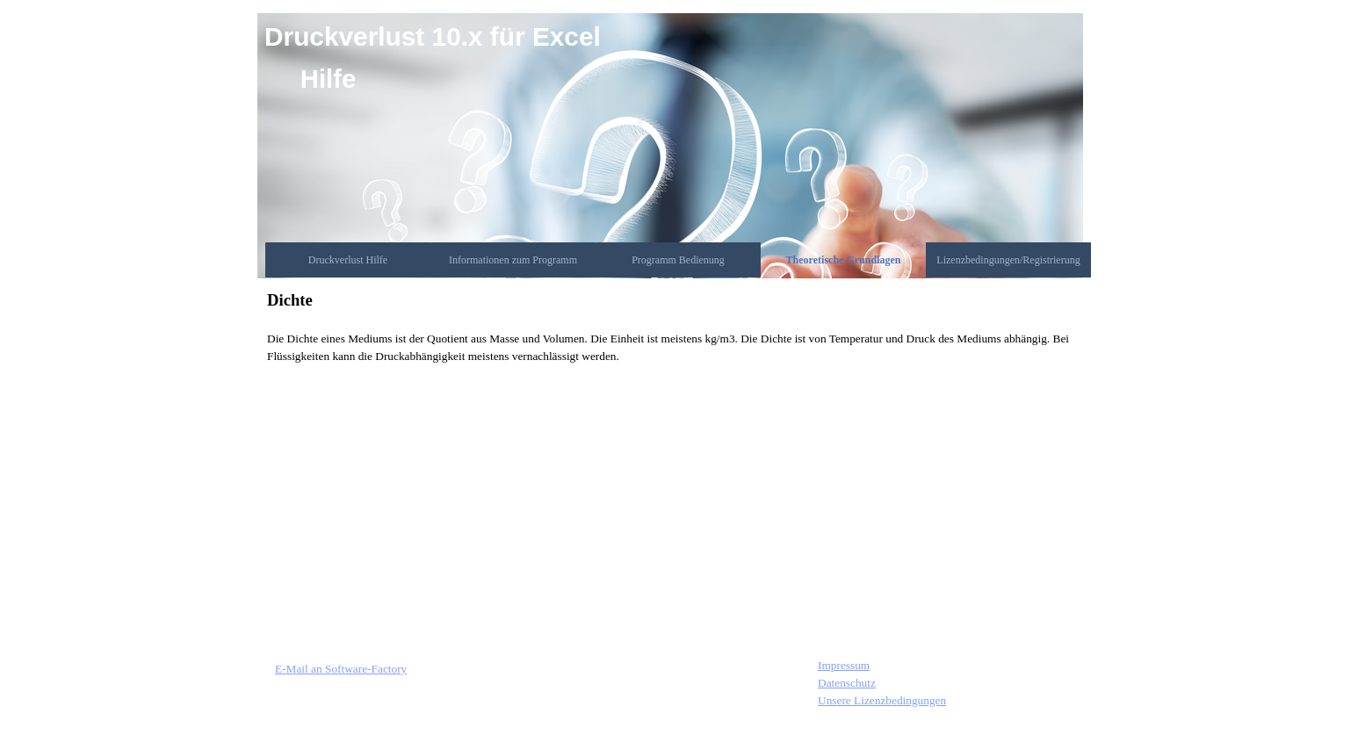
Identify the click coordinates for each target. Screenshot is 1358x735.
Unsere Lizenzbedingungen (882, 700)
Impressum (844, 665)
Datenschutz (847, 682)
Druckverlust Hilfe (347, 260)
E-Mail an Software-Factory (341, 668)
